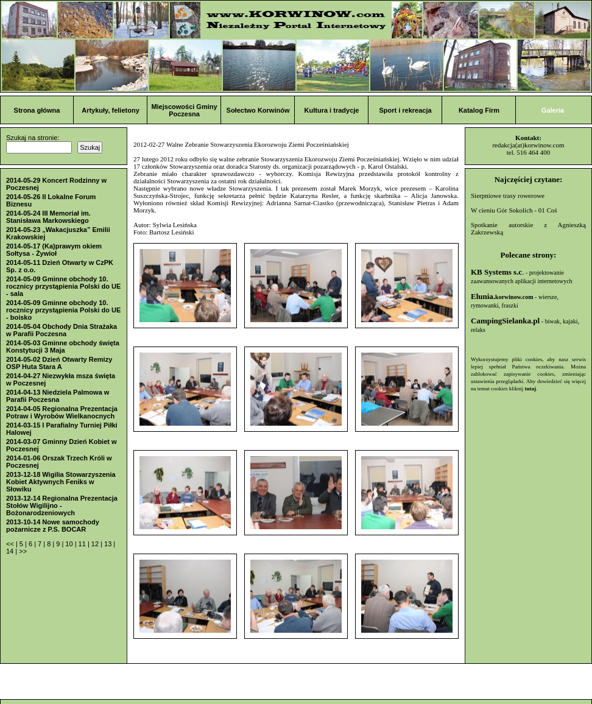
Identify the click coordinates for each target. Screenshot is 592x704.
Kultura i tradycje (332, 110)
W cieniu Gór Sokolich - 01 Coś (514, 210)
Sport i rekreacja (405, 110)
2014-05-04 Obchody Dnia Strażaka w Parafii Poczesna (61, 330)
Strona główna (37, 110)
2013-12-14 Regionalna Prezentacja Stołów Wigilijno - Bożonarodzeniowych (62, 505)
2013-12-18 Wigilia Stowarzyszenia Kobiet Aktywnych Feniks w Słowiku (61, 482)
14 (10, 551)
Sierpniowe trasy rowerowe (507, 195)
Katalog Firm (479, 110)
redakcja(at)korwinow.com (528, 145)
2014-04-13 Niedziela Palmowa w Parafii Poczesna (57, 396)
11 (83, 543)
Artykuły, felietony (110, 110)
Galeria (552, 110)
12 (95, 543)
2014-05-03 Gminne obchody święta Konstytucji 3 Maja (62, 346)
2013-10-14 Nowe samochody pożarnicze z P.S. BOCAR (52, 525)
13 (108, 543)
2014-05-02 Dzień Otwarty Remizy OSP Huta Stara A (59, 363)
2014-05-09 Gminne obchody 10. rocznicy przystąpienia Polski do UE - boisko (63, 310)
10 (69, 543)
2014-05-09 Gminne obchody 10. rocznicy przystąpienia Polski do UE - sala (63, 286)
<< (11, 543)
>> (23, 551)
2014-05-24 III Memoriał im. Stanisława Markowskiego (48, 216)
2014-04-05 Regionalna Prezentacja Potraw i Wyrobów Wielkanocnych (62, 412)
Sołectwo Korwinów (258, 110)
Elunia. (502, 296)
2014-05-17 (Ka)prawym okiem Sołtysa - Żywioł (54, 249)
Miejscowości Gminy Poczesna (184, 110)
